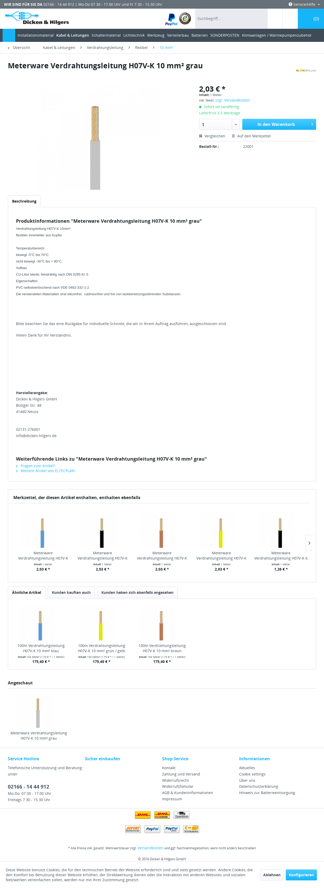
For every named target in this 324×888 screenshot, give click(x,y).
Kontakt (168, 767)
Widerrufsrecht (175, 780)
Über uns (247, 780)
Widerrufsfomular (178, 786)
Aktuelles (247, 767)
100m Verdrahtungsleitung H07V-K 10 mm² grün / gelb (101, 648)
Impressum (172, 798)
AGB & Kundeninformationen (187, 792)
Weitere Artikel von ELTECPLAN (45, 470)
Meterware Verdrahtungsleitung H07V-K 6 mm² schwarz (280, 555)
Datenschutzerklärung (258, 786)
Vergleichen (212, 135)
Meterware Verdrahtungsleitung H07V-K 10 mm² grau (38, 735)
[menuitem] (178, 19)
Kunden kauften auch (71, 592)
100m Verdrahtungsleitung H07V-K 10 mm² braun (162, 648)
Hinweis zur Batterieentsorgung (267, 792)
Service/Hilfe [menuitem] (302, 4)
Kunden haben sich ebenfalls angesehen (137, 592)
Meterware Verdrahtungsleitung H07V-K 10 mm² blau (43, 555)
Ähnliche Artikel (26, 592)
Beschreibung (24, 201)
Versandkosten (150, 847)
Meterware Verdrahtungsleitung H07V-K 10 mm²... (103, 555)
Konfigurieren (301, 874)
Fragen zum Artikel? (35, 465)
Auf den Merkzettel (251, 135)
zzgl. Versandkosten (232, 100)
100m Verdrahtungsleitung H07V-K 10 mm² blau (41, 648)
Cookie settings (252, 774)
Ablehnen (272, 874)
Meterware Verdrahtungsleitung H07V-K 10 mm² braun (162, 555)
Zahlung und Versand (181, 774)
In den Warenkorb (285, 123)
